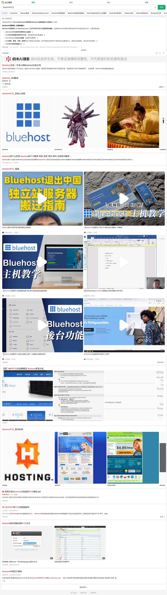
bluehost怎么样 (156, 13)
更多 (161, 517)
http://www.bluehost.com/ (40, 13)
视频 (146, 2)
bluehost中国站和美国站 (76, 13)
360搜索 (7, 2)
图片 (109, 2)
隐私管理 (83, 593)
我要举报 (93, 593)
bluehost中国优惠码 (58, 13)
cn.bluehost (13, 13)
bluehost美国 (24, 13)
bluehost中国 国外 (115, 13)
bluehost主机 (129, 13)
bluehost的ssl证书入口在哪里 (96, 13)
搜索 (161, 7)
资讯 (71, 2)
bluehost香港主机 (142, 13)
